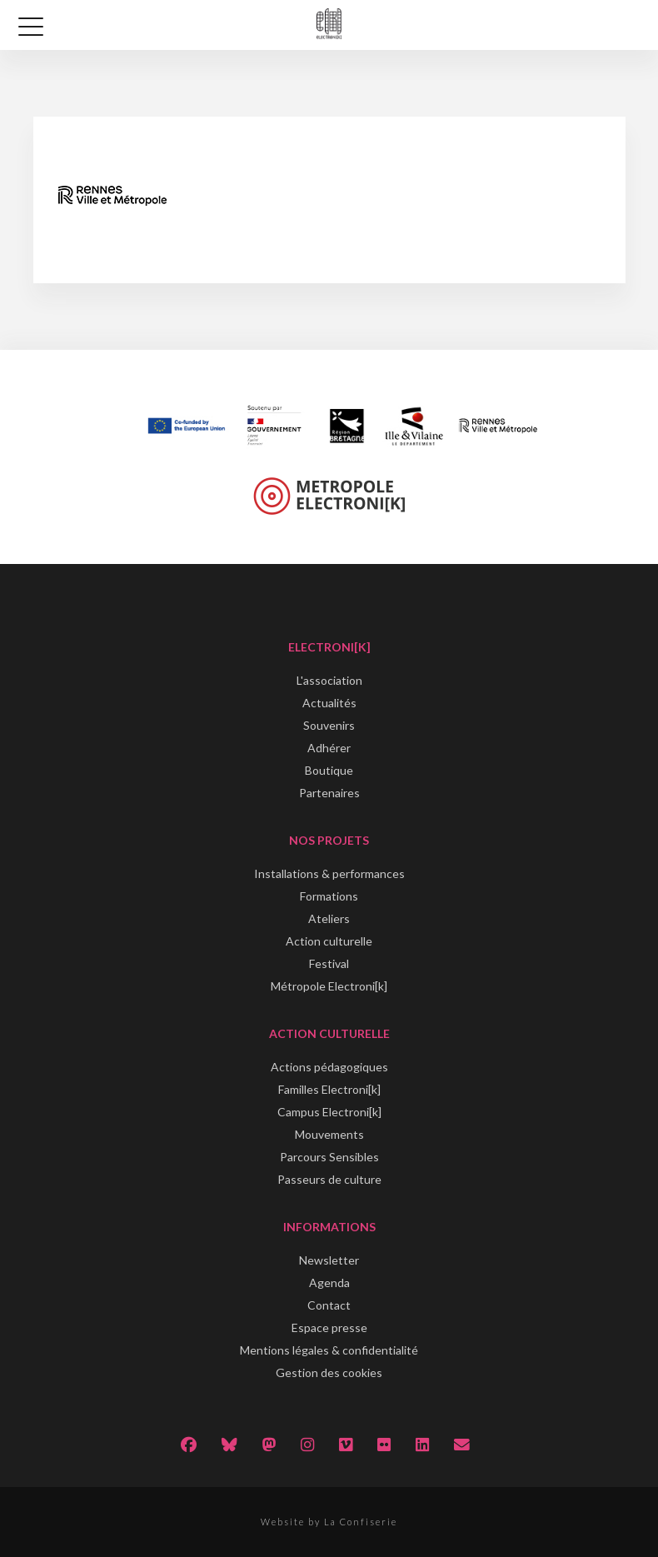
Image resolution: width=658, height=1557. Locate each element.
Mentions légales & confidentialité (329, 1350)
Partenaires (329, 793)
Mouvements (329, 1134)
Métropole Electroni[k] (329, 986)
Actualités (329, 703)
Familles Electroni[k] (329, 1089)
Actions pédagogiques (329, 1067)
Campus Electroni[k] (329, 1112)
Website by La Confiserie (329, 1521)
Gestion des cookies (329, 1372)
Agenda (329, 1282)
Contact (329, 1305)
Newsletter (329, 1260)
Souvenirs (329, 725)
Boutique (329, 770)
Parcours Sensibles (329, 1157)
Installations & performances (329, 873)
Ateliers (329, 918)
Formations (329, 896)
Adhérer (329, 748)
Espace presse (329, 1327)
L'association (329, 680)
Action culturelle (329, 941)
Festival (329, 963)
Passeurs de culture (329, 1179)
